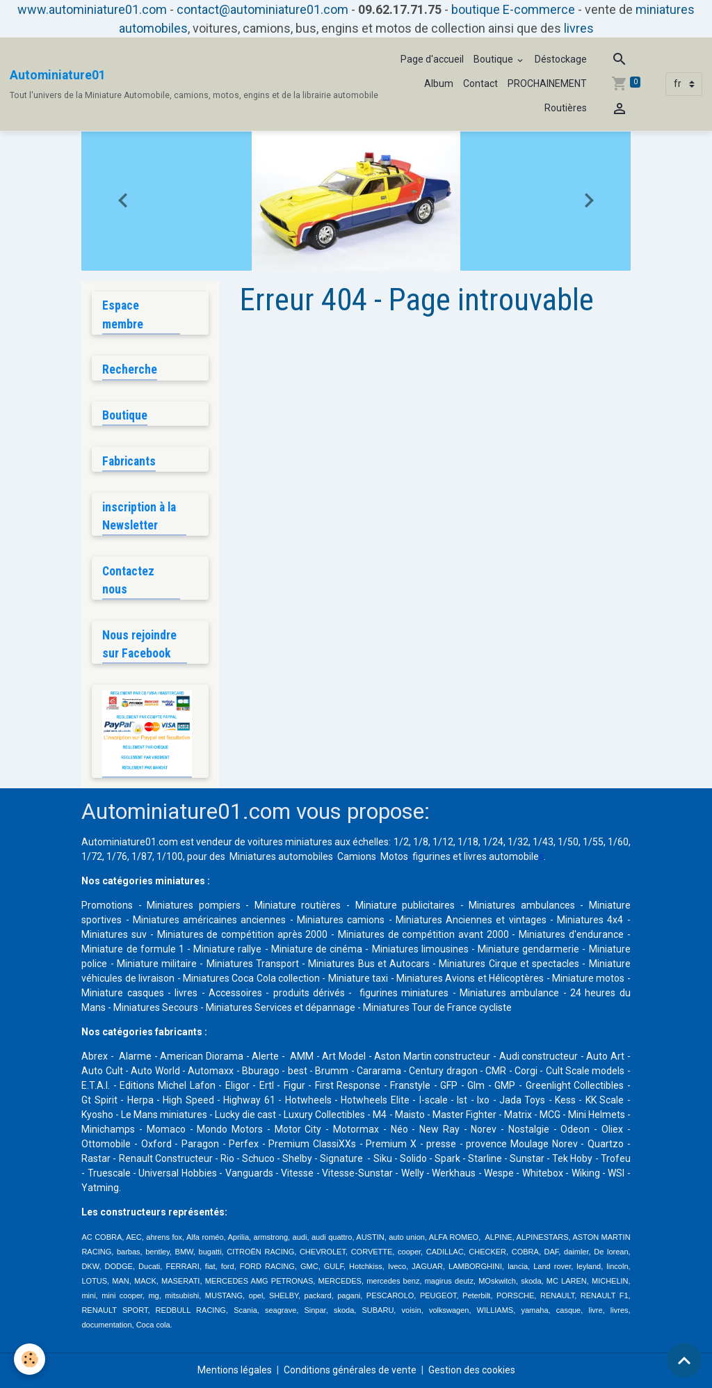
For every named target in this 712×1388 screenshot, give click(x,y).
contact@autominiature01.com (262, 9)
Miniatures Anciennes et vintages (471, 919)
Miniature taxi (358, 978)
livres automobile (501, 856)
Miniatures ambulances (522, 905)
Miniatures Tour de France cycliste (437, 1007)
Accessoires (235, 992)
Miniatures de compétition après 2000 (242, 934)
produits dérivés (309, 992)
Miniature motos (588, 978)
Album (438, 83)
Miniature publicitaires (405, 905)
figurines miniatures (402, 992)
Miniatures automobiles (281, 856)
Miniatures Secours (155, 1007)
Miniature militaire (157, 963)
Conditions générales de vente (350, 1369)
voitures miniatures (290, 841)
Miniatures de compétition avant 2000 (425, 934)
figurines (431, 856)
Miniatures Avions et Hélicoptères (470, 978)
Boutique (494, 59)
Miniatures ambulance (509, 992)
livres (579, 28)
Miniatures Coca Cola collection (251, 978)
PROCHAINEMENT (547, 83)
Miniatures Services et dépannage (280, 1007)
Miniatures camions (341, 919)
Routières (565, 107)
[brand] (194, 84)
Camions (356, 856)
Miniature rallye (227, 949)
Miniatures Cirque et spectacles (509, 963)
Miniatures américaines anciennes (209, 919)
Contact (480, 83)
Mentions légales (234, 1369)
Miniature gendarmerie (528, 949)
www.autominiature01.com (92, 9)
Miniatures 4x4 (590, 919)
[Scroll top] (684, 1360)
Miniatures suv (114, 934)
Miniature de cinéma (316, 949)
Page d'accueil (432, 59)
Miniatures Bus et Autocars (369, 963)
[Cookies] (29, 1359)
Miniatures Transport (253, 963)
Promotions (107, 905)
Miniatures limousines (420, 949)
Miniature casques (122, 992)
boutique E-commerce (513, 9)
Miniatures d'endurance (571, 934)
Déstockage (561, 59)
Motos (394, 856)
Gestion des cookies (471, 1369)
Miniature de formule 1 (132, 949)
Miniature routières (297, 905)
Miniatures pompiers (194, 905)
